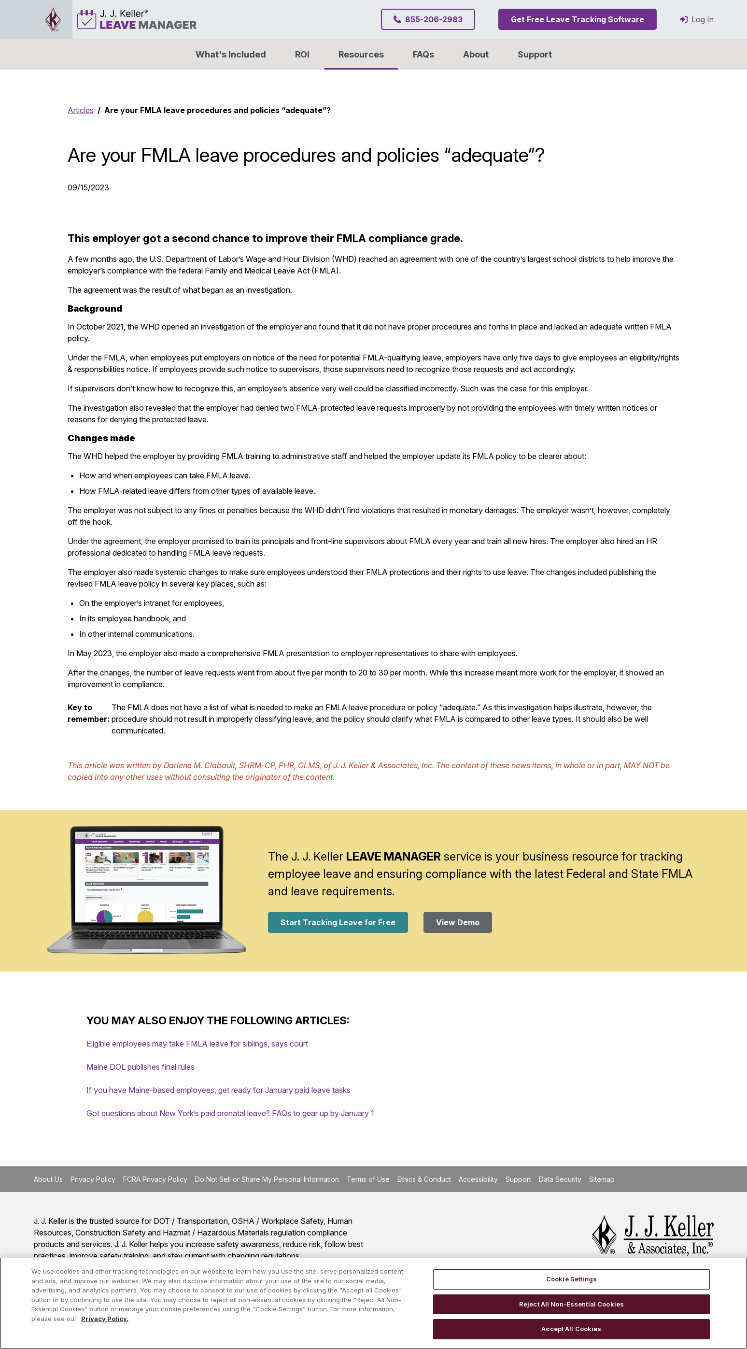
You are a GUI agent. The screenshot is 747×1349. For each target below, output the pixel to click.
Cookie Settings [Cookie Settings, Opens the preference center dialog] (571, 1279)
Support (535, 54)
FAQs (423, 54)
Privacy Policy (92, 1179)
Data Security (560, 1179)
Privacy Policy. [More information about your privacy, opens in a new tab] (104, 1318)
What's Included (231, 54)
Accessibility (478, 1179)
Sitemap (602, 1179)
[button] (476, 54)
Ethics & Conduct (424, 1179)
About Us (48, 1179)
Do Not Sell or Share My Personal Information (267, 1179)
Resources (361, 54)
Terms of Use (368, 1179)
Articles (81, 110)
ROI (302, 54)
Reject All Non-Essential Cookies (571, 1304)
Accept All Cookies (571, 1329)
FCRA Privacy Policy (155, 1179)
